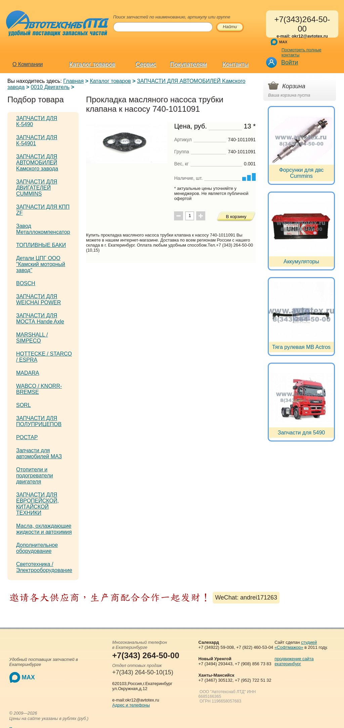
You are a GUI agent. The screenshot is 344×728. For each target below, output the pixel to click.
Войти (289, 62)
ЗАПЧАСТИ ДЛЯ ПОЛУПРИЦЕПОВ (38, 421)
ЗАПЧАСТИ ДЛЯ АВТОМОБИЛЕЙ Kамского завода (37, 162)
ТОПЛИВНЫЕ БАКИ (41, 245)
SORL (23, 405)
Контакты (236, 64)
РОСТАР (27, 437)
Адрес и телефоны (131, 705)
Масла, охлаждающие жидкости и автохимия (44, 529)
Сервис (146, 64)
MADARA (27, 373)
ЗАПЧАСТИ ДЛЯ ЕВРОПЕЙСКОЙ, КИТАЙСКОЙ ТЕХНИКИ (37, 504)
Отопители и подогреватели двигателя (34, 475)
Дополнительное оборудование (37, 548)
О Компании (27, 64)
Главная (73, 81)
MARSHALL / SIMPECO (32, 338)
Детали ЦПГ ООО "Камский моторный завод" (40, 264)
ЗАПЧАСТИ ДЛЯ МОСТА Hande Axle (40, 318)
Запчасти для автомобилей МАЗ (39, 453)
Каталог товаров (92, 64)
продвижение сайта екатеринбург (293, 661)
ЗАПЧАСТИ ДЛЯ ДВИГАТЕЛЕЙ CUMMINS (36, 188)
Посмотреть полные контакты (301, 52)
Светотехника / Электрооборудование (44, 567)
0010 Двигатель (50, 87)
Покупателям (188, 64)
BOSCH (25, 283)
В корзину (236, 216)
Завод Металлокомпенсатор (43, 229)
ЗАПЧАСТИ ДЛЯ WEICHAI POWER (38, 299)
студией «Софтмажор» (295, 645)
